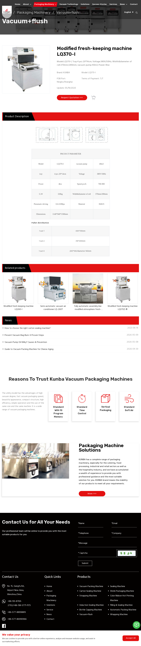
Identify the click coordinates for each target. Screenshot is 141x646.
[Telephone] (90, 536)
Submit (85, 566)
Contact (134, 4)
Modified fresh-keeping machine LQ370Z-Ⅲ (123, 308)
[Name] (90, 526)
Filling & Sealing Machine (121, 607)
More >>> (92, 496)
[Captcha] (97, 556)
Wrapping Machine (119, 617)
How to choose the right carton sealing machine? (28, 328)
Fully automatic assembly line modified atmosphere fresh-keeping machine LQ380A (87, 310)
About (26, 4)
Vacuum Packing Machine (91, 589)
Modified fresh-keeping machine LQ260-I (18, 308)
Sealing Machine (117, 589)
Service (50, 612)
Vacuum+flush (86, 617)
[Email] (124, 526)
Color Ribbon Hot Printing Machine (122, 600)
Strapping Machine (88, 598)
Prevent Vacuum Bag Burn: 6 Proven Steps (24, 335)
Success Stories (99, 4)
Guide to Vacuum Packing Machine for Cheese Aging (29, 349)
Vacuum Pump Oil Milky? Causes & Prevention (26, 342)
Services (113, 4)
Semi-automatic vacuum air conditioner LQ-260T (53, 308)
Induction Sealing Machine (91, 607)
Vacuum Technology (68, 4)
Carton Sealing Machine (90, 593)
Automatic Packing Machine (123, 612)
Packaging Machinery (44, 4)
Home (17, 4)
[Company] (124, 536)
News (122, 4)
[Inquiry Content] (107, 546)
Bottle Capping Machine (90, 612)
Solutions (85, 4)
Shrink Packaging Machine (122, 593)
